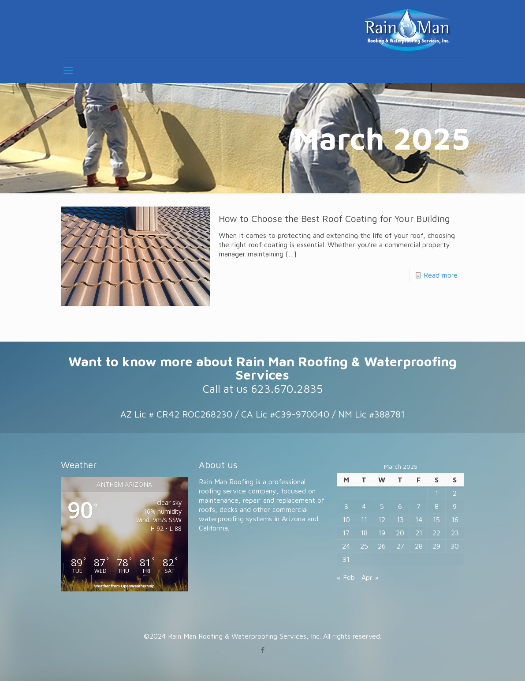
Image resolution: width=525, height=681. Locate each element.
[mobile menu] (68, 70)
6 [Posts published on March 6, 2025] (400, 506)
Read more (441, 275)
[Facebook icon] (262, 650)
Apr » (370, 577)
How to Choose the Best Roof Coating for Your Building (334, 218)
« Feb (346, 577)
